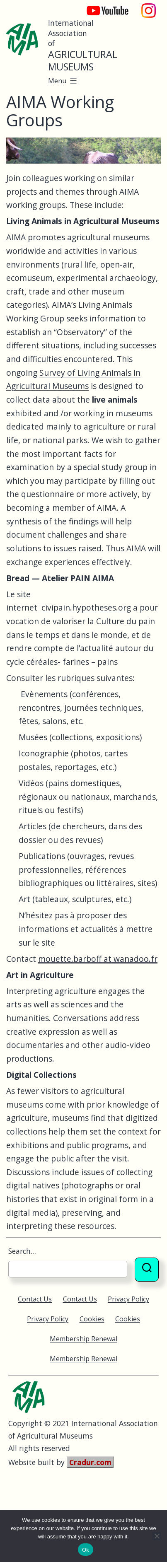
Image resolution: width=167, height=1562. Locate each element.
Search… (22, 1251)
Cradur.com (90, 1462)
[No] (156, 1536)
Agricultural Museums (82, 60)
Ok (85, 1550)
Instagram (148, 6)
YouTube (102, 6)
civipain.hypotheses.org (86, 607)
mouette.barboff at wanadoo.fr (97, 958)
